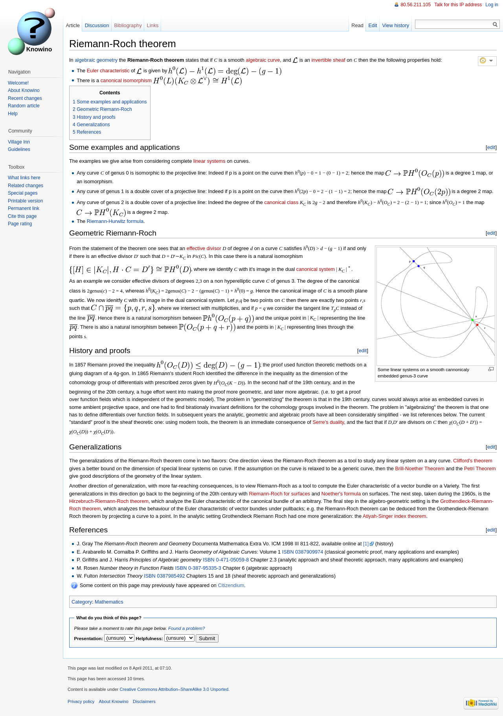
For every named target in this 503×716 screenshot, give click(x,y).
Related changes (25, 185)
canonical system (315, 269)
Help (13, 113)
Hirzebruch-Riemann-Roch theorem (109, 501)
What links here (24, 177)
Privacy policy (81, 701)
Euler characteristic (108, 71)
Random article (24, 106)
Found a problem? (186, 628)
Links (153, 25)
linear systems (209, 161)
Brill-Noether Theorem (419, 468)
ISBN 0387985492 (164, 576)
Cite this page (22, 216)
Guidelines (19, 149)
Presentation (88, 638)
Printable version (25, 201)
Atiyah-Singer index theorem (394, 516)
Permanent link (23, 208)
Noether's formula (341, 494)
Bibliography (127, 25)
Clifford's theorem (472, 461)
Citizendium (231, 585)
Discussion (97, 25)
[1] (366, 544)
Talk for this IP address (458, 4)
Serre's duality (328, 422)
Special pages (22, 193)
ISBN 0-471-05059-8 (226, 560)
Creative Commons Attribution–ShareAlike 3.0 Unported (173, 689)
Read (357, 25)
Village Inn (19, 142)
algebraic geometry (96, 60)
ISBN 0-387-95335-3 (198, 568)
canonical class (281, 202)
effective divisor (204, 248)
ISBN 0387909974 (302, 552)
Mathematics (109, 602)
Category (82, 602)
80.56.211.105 (415, 4)
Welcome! (18, 83)
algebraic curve (263, 60)
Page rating (20, 223)
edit (491, 147)
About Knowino (24, 90)
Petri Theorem (480, 468)
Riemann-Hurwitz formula (115, 221)
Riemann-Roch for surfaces (279, 494)
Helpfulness (149, 638)
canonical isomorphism (126, 80)
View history (395, 25)
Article (73, 25)
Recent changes (25, 98)
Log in (491, 4)
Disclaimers (144, 701)
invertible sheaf (328, 60)
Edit (373, 25)
